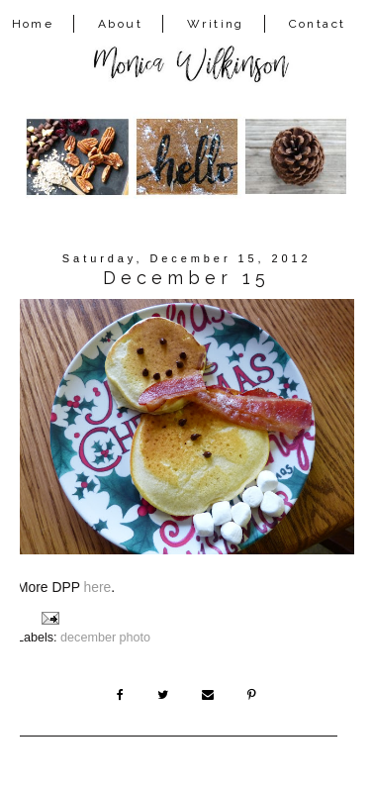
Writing (215, 24)
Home (33, 24)
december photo (105, 637)
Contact (317, 24)
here (98, 587)
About (120, 24)
